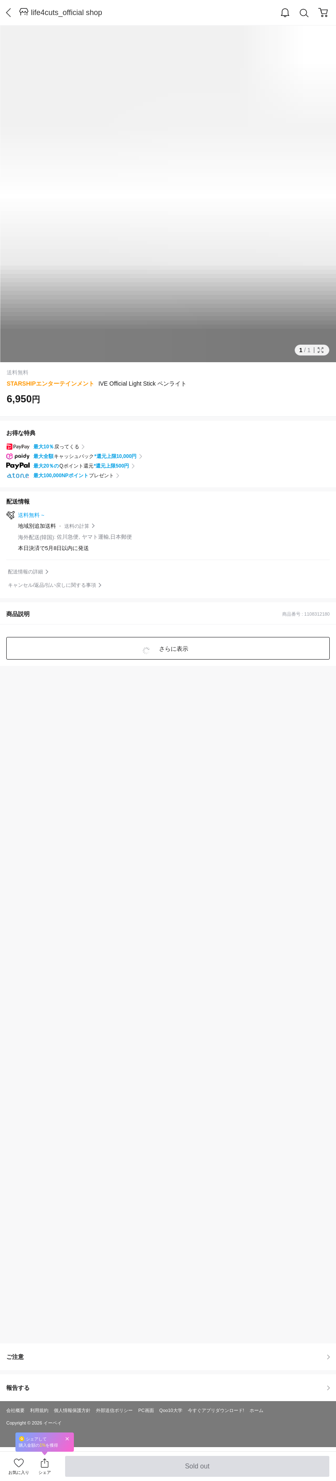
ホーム (256, 1410)
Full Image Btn (320, 350)
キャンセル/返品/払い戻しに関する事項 (52, 585)
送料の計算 (76, 526)
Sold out (197, 1470)
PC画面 (146, 1410)
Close (67, 1438)
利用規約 (39, 1410)
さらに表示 (173, 648)
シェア (44, 1472)
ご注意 (168, 1357)
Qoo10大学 (170, 1410)
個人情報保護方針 (72, 1410)
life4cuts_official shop (66, 12)
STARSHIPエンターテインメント (50, 383)
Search (304, 13)
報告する (168, 1387)
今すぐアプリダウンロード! (216, 1410)
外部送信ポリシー (114, 1410)
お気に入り (18, 1472)
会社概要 (15, 1410)
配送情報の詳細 (25, 572)
